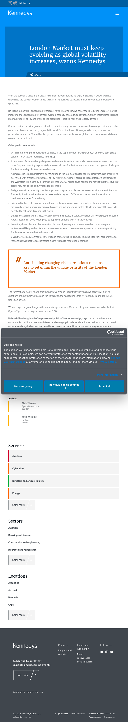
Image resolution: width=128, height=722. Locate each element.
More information (107, 374)
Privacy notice (107, 361)
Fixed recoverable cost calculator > (85, 660)
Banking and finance (19, 535)
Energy (14, 493)
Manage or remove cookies (28, 692)
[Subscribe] (26, 675)
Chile (11, 604)
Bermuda (13, 597)
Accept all (104, 386)
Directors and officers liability (26, 481)
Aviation (15, 456)
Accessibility (95, 717)
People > (63, 645)
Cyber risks (16, 468)
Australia (13, 590)
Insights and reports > (65, 652)
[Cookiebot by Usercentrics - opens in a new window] (109, 332)
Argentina (13, 582)
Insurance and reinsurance (22, 549)
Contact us (109, 717)
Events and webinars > (83, 647)
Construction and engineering (24, 542)
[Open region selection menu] (19, 3)
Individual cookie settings (64, 386)
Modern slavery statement (102, 714)
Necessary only (23, 386)
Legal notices (61, 714)
